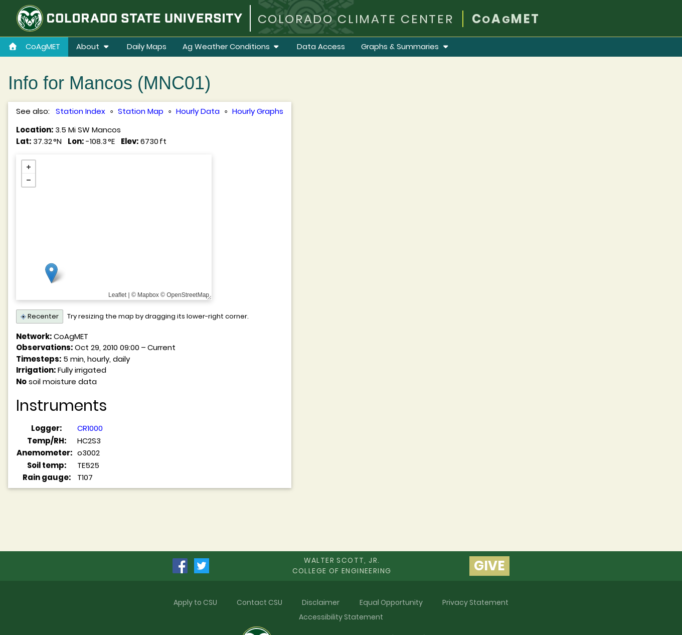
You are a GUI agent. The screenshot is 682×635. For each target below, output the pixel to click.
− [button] (28, 180)
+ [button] (28, 167)
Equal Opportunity (391, 602)
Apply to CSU (195, 602)
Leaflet (117, 294)
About (93, 46)
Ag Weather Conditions (232, 46)
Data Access (321, 46)
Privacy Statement (475, 602)
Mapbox (148, 294)
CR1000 (90, 428)
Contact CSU (259, 602)
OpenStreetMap (187, 294)
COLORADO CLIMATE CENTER (356, 19)
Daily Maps (146, 46)
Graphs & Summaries (405, 46)
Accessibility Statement (341, 617)
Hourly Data (198, 111)
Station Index (80, 111)
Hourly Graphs (257, 111)
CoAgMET (34, 46)
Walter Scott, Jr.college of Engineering (342, 565)
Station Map (140, 111)
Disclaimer (320, 602)
